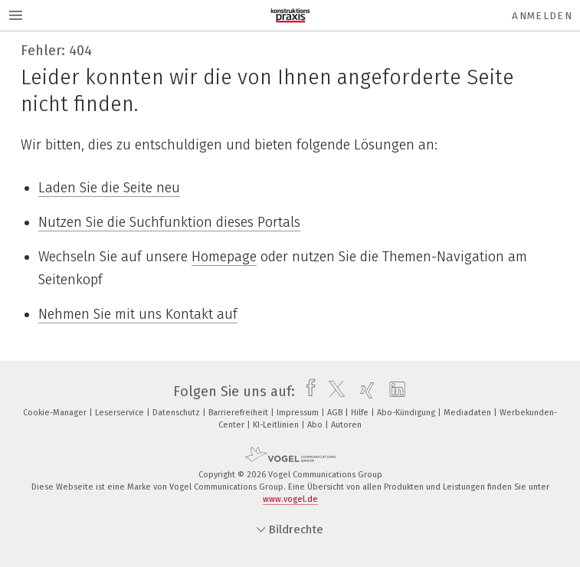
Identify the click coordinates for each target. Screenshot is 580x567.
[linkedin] (393, 391)
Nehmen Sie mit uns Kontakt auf (138, 314)
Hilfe (361, 413)
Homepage (224, 256)
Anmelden (542, 15)
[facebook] (307, 391)
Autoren (346, 425)
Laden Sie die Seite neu (109, 187)
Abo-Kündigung (407, 413)
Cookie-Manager (56, 413)
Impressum (299, 413)
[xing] (363, 391)
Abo (316, 425)
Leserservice (120, 413)
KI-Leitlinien (277, 425)
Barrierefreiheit (239, 413)
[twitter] (333, 391)
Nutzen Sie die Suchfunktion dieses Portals (169, 222)
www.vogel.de (290, 499)
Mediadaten (468, 413)
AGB (336, 413)
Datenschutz (177, 413)
